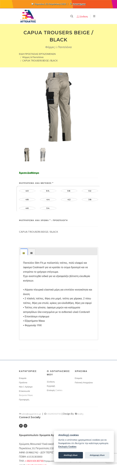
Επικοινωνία (24, 347)
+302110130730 (52, 370)
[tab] (24, 208)
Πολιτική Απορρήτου (84, 339)
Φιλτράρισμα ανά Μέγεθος (36, 139)
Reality (79, 370)
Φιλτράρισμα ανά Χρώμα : (43, 176)
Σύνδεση (51, 338)
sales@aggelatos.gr (30, 370)
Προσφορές (24, 356)
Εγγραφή (51, 342)
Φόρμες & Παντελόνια (33, 57)
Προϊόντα (23, 339)
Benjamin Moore (26, 351)
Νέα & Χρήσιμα (26, 343)
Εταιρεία (22, 334)
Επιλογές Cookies (55, 346)
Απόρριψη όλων (97, 455)
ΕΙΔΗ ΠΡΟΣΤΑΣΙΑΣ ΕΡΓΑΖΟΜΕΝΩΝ (37, 54)
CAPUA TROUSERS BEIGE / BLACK (40, 60)
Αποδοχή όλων (70, 455)
